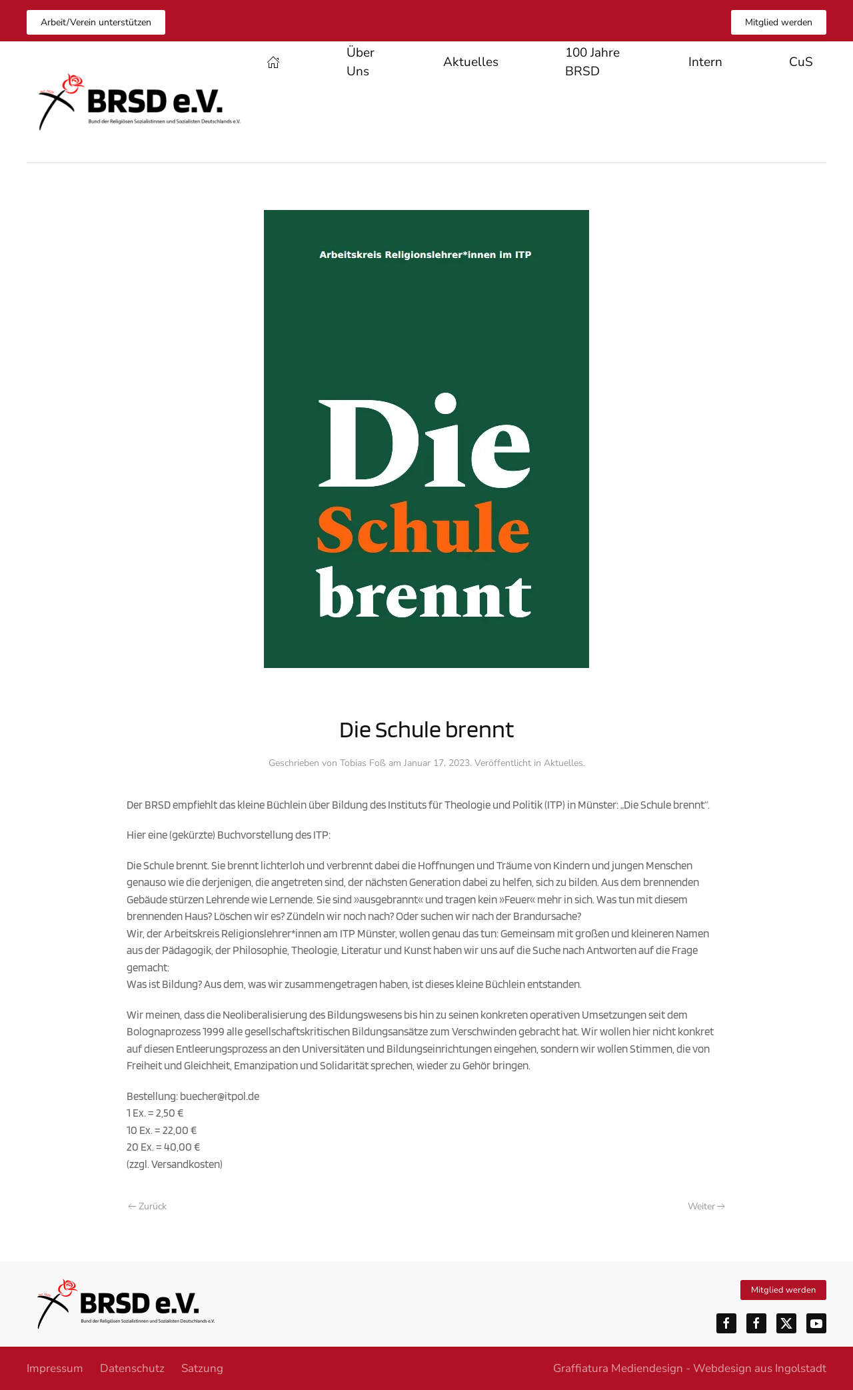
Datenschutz (132, 1368)
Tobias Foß (363, 763)
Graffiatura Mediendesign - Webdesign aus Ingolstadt (689, 1368)
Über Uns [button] (361, 62)
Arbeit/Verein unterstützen (96, 22)
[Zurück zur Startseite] (140, 102)
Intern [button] (705, 62)
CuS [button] (801, 62)
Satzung (202, 1368)
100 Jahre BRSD (592, 62)
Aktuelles (470, 62)
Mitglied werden (778, 22)
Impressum (55, 1368)
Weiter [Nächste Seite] (707, 1206)
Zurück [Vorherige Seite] (147, 1206)
